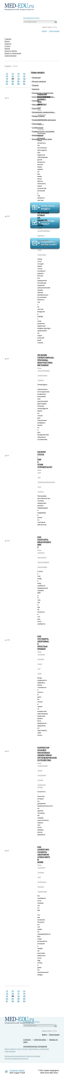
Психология (36, 124)
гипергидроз (42, 375)
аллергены (42, 882)
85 (18, 81)
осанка (40, 780)
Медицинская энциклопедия (15, 1056)
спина (40, 770)
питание (41, 659)
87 (7, 84)
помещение (42, 891)
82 (24, 79)
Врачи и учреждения (41, 1049)
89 (18, 84)
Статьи (15, 66)
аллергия (41, 868)
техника (41, 872)
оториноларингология (46, 482)
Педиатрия (36, 78)
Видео (7, 1049)
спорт (40, 664)
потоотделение (44, 371)
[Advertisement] (46, 172)
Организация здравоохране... (43, 112)
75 (7, 76)
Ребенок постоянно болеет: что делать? (43, 99)
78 (24, 76)
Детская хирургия (39, 81)
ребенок (41, 124)
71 (7, 74)
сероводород (43, 245)
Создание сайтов (17, 1070)
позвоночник (43, 766)
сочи (39, 250)
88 (13, 84)
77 (18, 76)
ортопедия (42, 775)
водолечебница (44, 231)
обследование (43, 562)
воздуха (41, 887)
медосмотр (42, 557)
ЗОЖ (40, 673)
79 (7, 79)
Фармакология (37, 135)
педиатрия (42, 115)
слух (39, 487)
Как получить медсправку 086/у (44, 542)
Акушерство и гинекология (42, 93)
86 (24, 81)
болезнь (41, 129)
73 (18, 74)
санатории (42, 255)
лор (39, 477)
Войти (44, 31)
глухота (41, 492)
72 (13, 74)
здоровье (41, 654)
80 (13, 79)
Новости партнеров (33, 1056)
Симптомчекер (10, 1051)
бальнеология (43, 240)
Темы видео (38, 72)
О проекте (27, 1040)
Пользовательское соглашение (35, 1046)
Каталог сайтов (27, 1049)
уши (39, 472)
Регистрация (54, 31)
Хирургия (35, 89)
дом (39, 877)
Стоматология (37, 128)
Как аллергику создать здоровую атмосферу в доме (43, 854)
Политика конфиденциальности (16, 1058)
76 (13, 76)
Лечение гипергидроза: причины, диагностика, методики (45, 360)
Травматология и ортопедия (43, 131)
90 (24, 84)
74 (24, 74)
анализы (41, 553)
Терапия (35, 85)
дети (39, 110)
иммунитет (42, 119)
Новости (13, 1049)
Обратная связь (40, 1040)
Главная (8, 66)
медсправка (42, 567)
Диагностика (37, 104)
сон (39, 669)
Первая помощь (38, 116)
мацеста (41, 236)
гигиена (41, 380)
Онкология (36, 108)
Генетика (35, 101)
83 (7, 81)
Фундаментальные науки (42, 139)
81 (19, 79)
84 (13, 81)
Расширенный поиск (31, 18)
